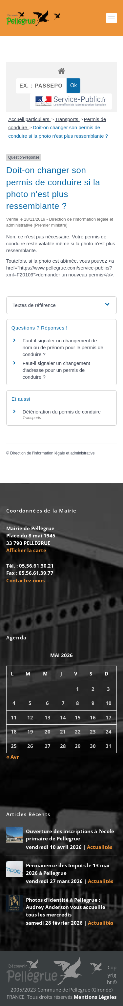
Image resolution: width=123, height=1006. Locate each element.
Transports (67, 119)
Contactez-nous (25, 580)
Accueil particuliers (29, 119)
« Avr (12, 757)
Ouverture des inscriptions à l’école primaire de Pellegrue (70, 835)
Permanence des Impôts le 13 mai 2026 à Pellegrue (68, 869)
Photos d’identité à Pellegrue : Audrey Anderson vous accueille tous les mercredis (65, 907)
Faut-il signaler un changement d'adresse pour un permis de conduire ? (56, 370)
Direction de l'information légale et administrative (52, 453)
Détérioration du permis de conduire (62, 411)
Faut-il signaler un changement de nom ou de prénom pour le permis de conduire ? (63, 347)
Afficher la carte (26, 550)
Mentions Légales (95, 997)
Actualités (99, 847)
